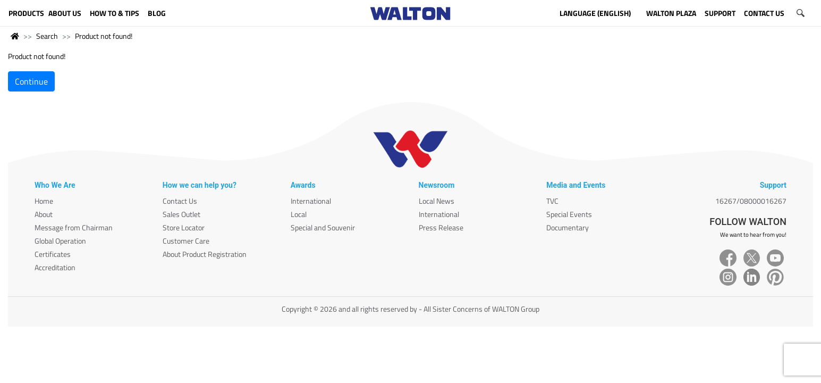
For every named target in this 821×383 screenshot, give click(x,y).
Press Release (441, 227)
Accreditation (55, 267)
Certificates (53, 254)
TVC (552, 200)
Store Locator (184, 227)
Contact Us (180, 200)
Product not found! (103, 35)
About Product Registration (205, 254)
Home (44, 200)
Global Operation (60, 240)
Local (299, 214)
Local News (436, 200)
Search (47, 35)
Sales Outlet (181, 214)
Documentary (567, 227)
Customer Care (186, 240)
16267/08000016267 (750, 200)
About (44, 214)
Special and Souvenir (323, 227)
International (311, 200)
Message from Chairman (74, 227)
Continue (31, 81)
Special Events (569, 214)
